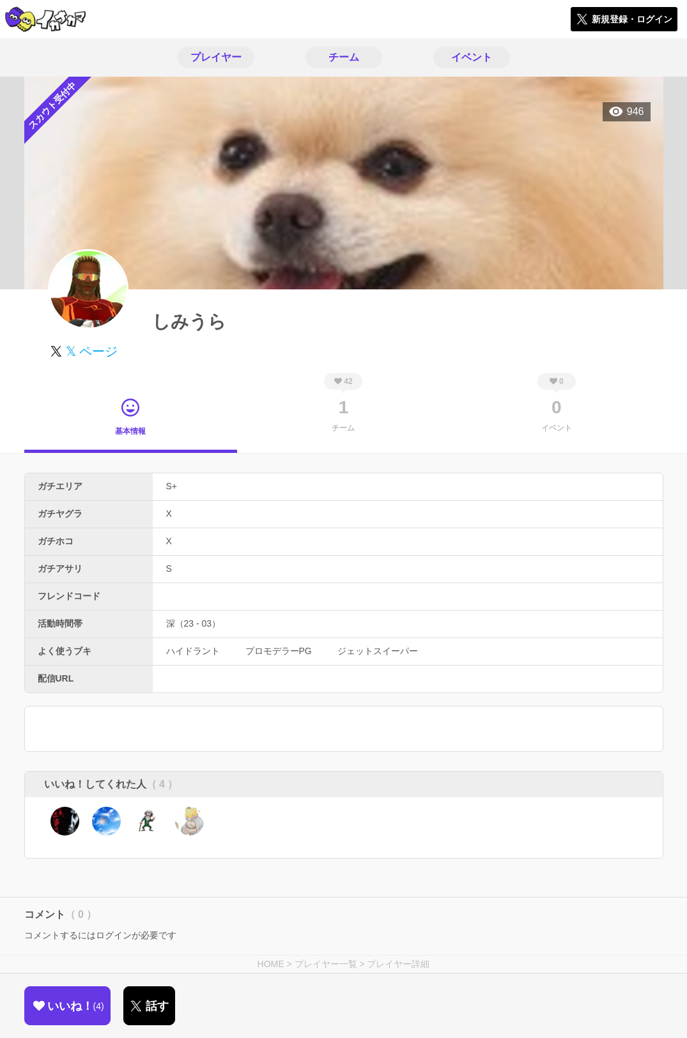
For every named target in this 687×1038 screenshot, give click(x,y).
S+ (172, 486)
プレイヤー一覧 (326, 964)
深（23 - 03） (193, 623)
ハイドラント (193, 651)
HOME (271, 964)
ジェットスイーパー (377, 651)
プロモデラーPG (278, 651)
